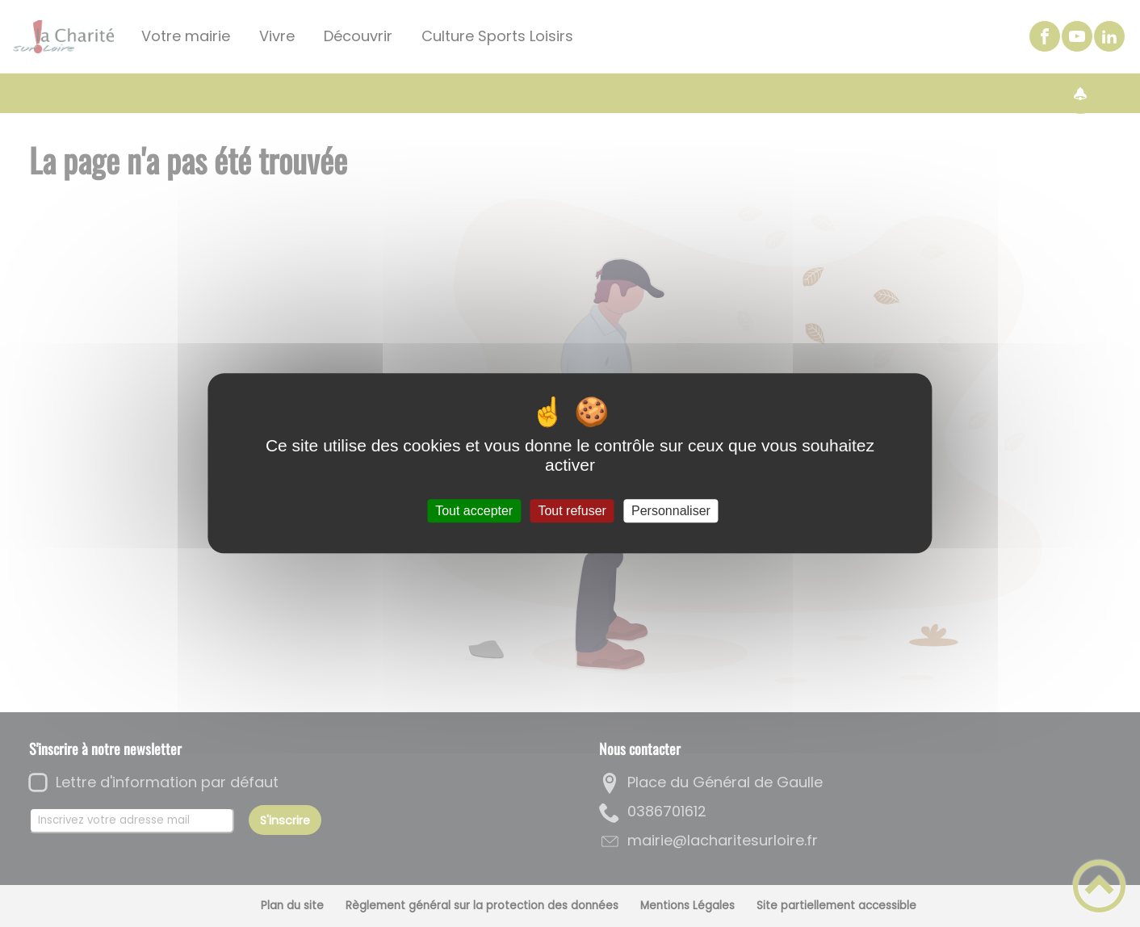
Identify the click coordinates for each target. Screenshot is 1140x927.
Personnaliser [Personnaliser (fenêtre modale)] (670, 511)
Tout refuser (572, 511)
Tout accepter (474, 511)
